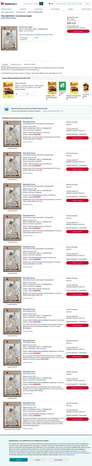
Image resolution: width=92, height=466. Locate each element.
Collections (23, 9)
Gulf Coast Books (33, 164)
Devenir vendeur (86, 9)
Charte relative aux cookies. (69, 453)
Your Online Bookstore (35, 195)
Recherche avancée (6, 9)
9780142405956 (39, 85)
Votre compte (72, 3)
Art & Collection (55, 9)
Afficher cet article (71, 20)
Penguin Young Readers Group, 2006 (30, 87)
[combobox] (31, 3)
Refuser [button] (37, 460)
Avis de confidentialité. (68, 454)
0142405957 (24, 85)
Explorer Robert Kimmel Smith (53, 111)
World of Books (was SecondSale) (38, 320)
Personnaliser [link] (58, 460)
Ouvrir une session (61, 3)
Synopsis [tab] (5, 64)
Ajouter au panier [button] (78, 31)
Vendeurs (70, 9)
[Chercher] (41, 3)
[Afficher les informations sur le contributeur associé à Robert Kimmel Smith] (8, 18)
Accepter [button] (18, 460)
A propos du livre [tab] (16, 64)
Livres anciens (38, 9)
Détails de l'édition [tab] (30, 64)
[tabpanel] (32, 70)
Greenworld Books (33, 413)
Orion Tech (31, 132)
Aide (88, 3)
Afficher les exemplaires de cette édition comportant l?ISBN (36, 34)
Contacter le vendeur (28, 142)
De (26, 38)
